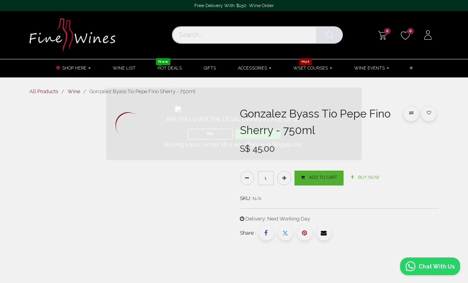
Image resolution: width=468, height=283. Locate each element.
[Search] (329, 35)
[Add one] (284, 178)
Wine (74, 91)
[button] (411, 68)
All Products (43, 91)
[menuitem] (124, 68)
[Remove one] (247, 178)
